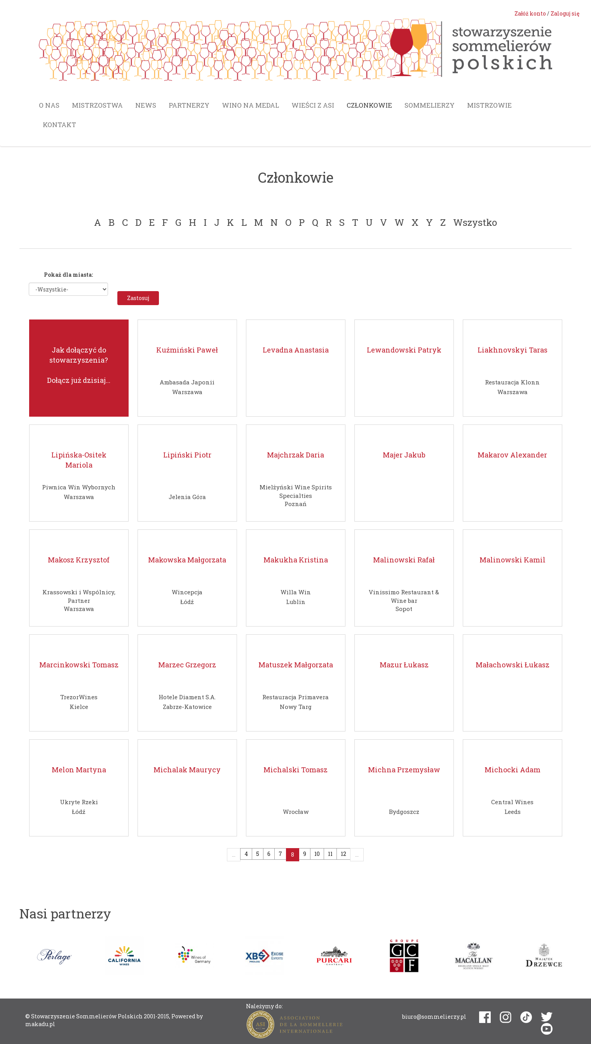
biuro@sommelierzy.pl (434, 1016)
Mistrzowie (489, 105)
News (145, 105)
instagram (505, 1017)
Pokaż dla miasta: (68, 274)
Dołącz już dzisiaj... (78, 380)
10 (317, 853)
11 (330, 853)
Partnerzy (189, 105)
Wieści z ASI (312, 105)
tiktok (526, 1017)
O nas (49, 105)
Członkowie (369, 105)
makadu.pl (40, 1024)
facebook (485, 1017)
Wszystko (475, 222)
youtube (547, 1029)
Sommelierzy (429, 105)
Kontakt (59, 124)
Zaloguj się (565, 13)
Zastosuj (138, 298)
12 (343, 853)
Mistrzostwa (97, 105)
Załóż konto (530, 13)
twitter (547, 1017)
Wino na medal (250, 105)
